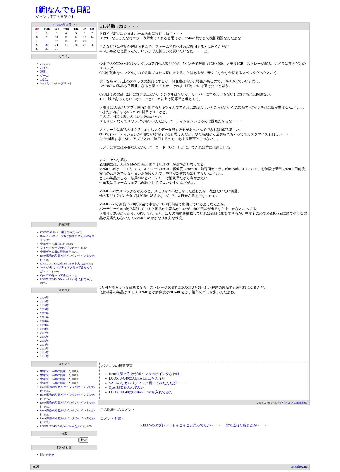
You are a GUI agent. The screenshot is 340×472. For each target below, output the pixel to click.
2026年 (44, 297)
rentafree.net (299, 466)
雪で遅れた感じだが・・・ (246, 425)
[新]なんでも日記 (63, 10)
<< (53, 24)
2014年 (44, 344)
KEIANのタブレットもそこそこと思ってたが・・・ (180, 425)
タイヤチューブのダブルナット (60, 247)
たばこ (44, 79)
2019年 (44, 325)
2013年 (44, 348)
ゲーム (44, 75)
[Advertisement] (64, 153)
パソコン (46, 63)
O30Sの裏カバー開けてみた (57, 232)
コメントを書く (112, 418)
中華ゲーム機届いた (53, 243)
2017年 (44, 332)
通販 (43, 71)
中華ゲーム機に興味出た (55, 251)
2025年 (44, 301)
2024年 (44, 305)
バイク (44, 67)
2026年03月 (64, 24)
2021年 (44, 317)
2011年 (44, 356)
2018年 (44, 329)
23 (46, 44)
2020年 (44, 321)
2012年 (44, 352)
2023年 (44, 309)
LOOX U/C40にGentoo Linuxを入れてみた (66, 279)
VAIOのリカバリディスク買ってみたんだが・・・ (148, 383)
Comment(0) (301, 402)
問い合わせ (47, 454)
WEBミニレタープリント (56, 83)
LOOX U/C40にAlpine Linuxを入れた (63, 263)
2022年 (44, 313)
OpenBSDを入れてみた (54, 275)
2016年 (44, 336)
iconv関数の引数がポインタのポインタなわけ (144, 374)
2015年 (44, 340)
